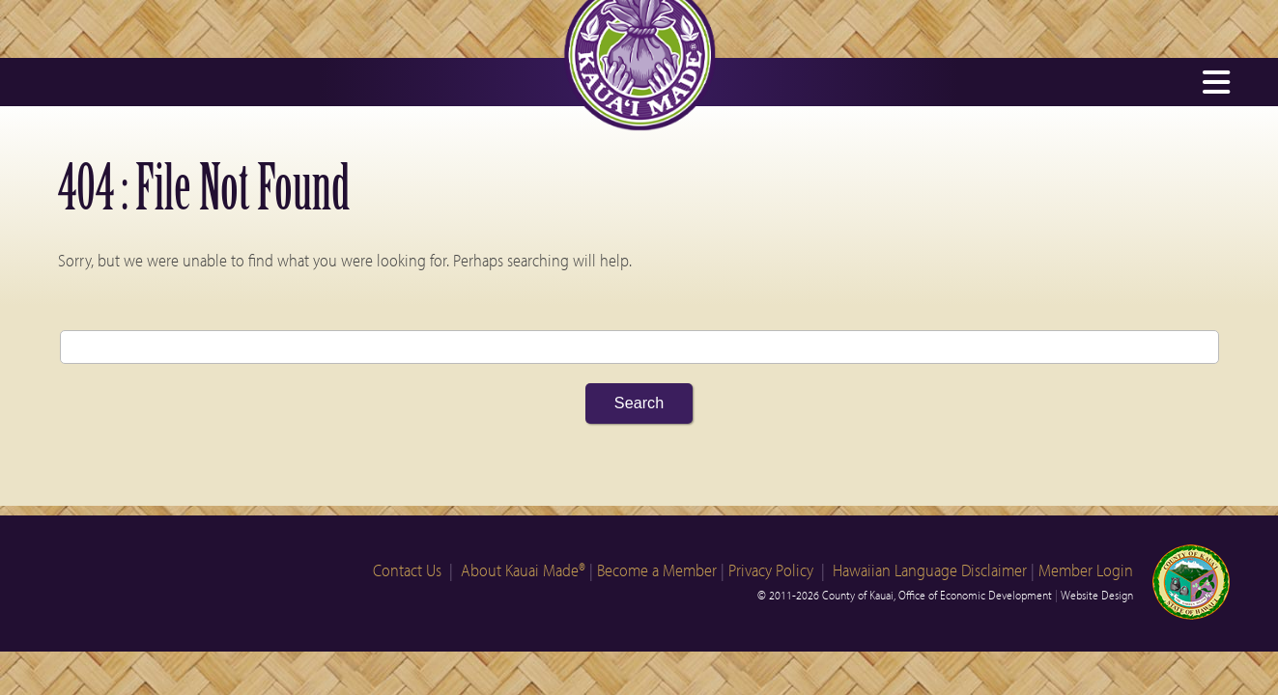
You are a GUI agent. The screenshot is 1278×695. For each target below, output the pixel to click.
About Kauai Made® (523, 570)
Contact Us (407, 570)
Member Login (1085, 570)
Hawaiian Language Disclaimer (930, 570)
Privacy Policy (770, 570)
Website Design (1097, 594)
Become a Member (657, 570)
